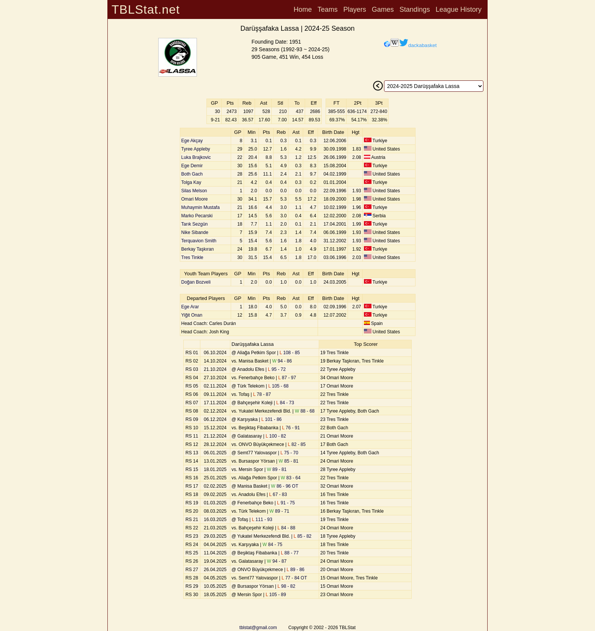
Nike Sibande (194, 232)
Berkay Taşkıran (197, 249)
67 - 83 (278, 494)
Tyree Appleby (195, 149)
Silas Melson (194, 190)
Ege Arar (190, 306)
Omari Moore (194, 199)
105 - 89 (276, 594)
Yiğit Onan (192, 315)
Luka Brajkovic (196, 157)
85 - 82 (303, 536)
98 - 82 (286, 586)
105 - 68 (278, 386)
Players (354, 9)
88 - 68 (305, 411)
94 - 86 (282, 361)
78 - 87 (262, 394)
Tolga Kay (191, 182)
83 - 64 (291, 477)
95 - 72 (277, 369)
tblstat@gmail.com (258, 627)
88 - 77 (290, 553)
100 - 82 (276, 436)
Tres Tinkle (192, 257)
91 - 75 (286, 502)
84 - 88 (286, 528)
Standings (415, 9)
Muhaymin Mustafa (200, 207)
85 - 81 (288, 461)
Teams (328, 9)
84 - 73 (285, 402)
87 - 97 (287, 377)
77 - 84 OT (294, 578)
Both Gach (192, 174)
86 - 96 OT (284, 486)
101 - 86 (271, 419)
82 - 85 (297, 444)
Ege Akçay (192, 140)
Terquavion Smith (199, 240)
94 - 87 (276, 561)
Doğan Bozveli (196, 282)
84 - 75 (272, 544)
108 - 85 (290, 352)
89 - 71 (279, 511)
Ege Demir (192, 165)
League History (459, 9)
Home (303, 9)
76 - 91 (291, 427)
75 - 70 (289, 452)
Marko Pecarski (197, 215)
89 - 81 (276, 469)
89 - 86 (295, 569)
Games (383, 9)
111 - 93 (262, 519)
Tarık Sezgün (194, 224)
